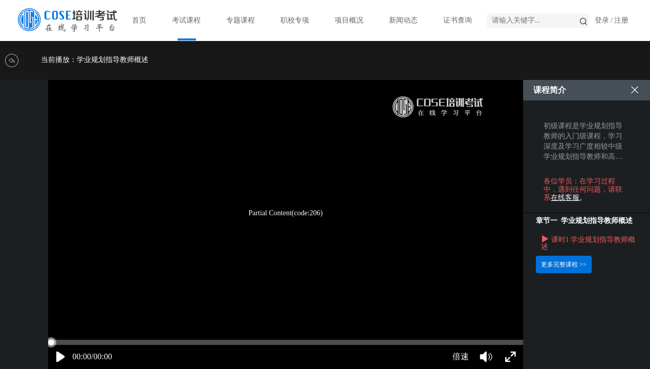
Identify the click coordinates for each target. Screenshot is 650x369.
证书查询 (457, 20)
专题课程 (240, 20)
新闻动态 (403, 20)
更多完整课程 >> (564, 264)
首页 (139, 20)
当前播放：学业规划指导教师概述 (94, 60)
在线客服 (565, 197)
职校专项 (294, 20)
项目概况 (349, 20)
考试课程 (186, 20)
